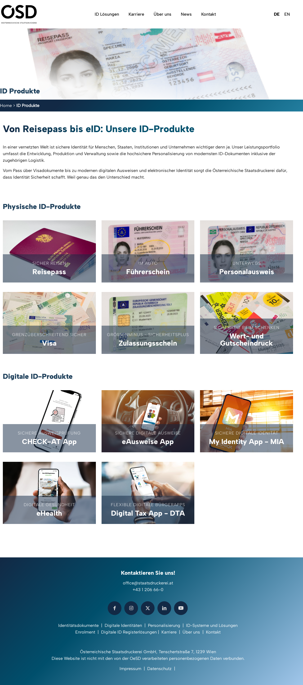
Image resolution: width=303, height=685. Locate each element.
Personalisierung (164, 625)
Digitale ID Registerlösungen (129, 632)
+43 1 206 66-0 (148, 589)
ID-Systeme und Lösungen (212, 625)
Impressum (130, 668)
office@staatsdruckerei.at (148, 583)
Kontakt (213, 632)
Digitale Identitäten (123, 625)
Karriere (169, 632)
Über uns (191, 632)
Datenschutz (159, 668)
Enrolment (85, 632)
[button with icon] (114, 608)
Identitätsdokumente (78, 625)
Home (6, 105)
